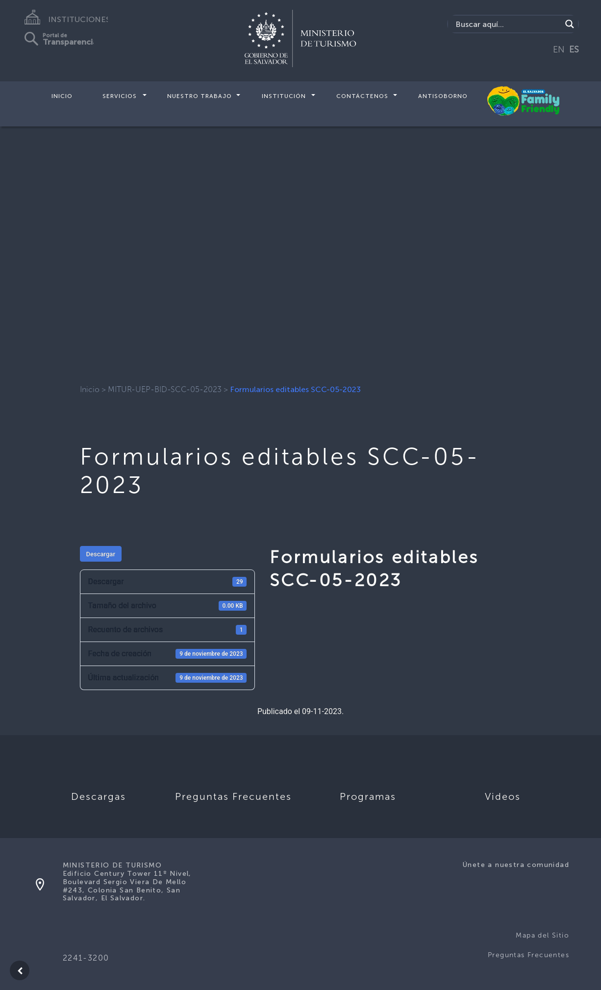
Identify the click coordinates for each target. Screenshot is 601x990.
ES (574, 49)
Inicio (62, 96)
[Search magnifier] (569, 24)
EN (559, 49)
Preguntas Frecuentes (528, 955)
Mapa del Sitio (542, 935)
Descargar (100, 554)
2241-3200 (86, 958)
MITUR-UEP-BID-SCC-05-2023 (165, 389)
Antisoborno (443, 96)
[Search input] (507, 24)
